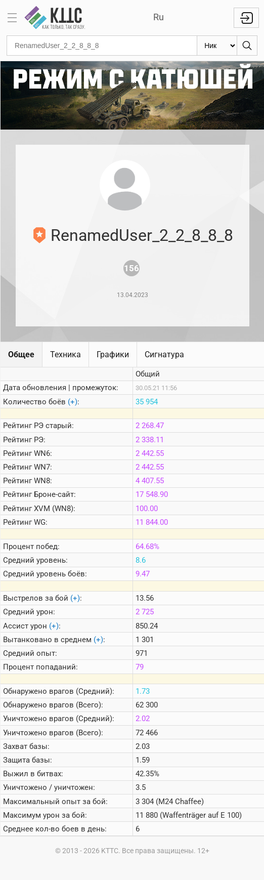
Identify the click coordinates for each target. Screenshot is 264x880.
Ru (158, 17)
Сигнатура (164, 354)
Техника (65, 354)
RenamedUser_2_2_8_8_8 (142, 235)
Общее (21, 354)
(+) (72, 401)
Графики (113, 354)
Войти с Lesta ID (246, 18)
